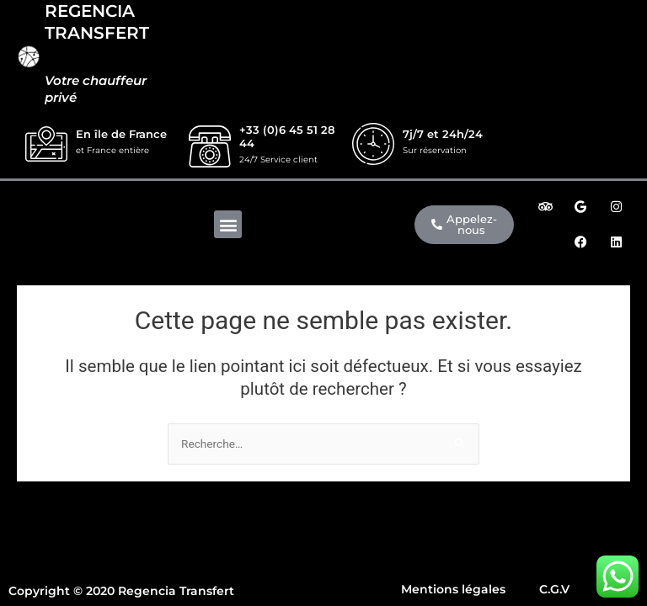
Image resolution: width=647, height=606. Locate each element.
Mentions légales (453, 589)
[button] (228, 224)
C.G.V (554, 589)
